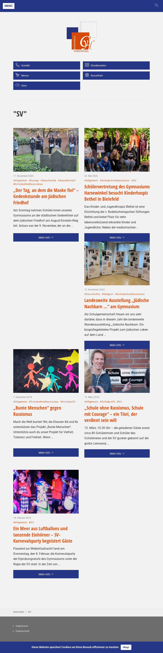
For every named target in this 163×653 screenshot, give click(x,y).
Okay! (126, 647)
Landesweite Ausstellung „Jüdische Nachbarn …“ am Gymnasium (116, 303)
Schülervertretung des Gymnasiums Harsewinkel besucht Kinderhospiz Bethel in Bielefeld (117, 192)
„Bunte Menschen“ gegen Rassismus (37, 410)
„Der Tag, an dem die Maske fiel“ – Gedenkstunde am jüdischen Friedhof (46, 196)
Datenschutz (22, 631)
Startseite (18, 612)
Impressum (22, 625)
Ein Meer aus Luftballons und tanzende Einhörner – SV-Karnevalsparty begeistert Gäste (42, 534)
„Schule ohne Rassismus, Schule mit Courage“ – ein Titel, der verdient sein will (113, 413)
